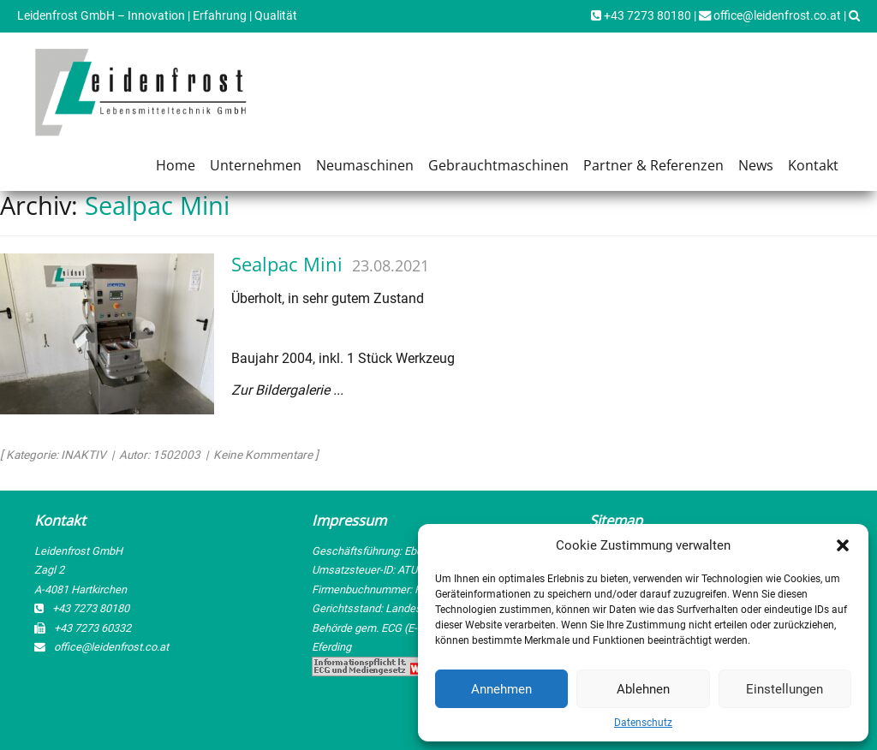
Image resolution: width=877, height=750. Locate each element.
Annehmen (501, 689)
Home (175, 165)
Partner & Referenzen (653, 165)
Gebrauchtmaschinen (498, 165)
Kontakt (813, 165)
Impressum (349, 520)
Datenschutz (643, 723)
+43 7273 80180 (641, 16)
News (755, 165)
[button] (842, 545)
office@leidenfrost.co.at (770, 16)
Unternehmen (255, 165)
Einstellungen (784, 689)
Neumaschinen (365, 165)
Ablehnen (643, 689)
